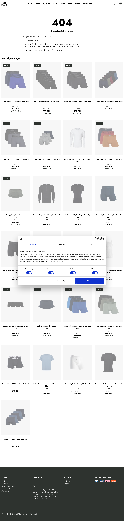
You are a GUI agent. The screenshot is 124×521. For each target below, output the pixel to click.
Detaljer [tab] (62, 244)
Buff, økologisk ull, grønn (15, 215)
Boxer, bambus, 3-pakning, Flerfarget (15, 102)
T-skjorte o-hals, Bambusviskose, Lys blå (46, 385)
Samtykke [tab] (32, 244)
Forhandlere (74, 4)
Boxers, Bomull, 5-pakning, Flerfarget (109, 102)
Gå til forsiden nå (56, 50)
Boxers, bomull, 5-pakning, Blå (15, 439)
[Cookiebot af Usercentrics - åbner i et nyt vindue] (95, 238)
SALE (30, 4)
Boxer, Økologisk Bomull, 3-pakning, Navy (77, 327)
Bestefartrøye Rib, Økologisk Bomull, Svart (46, 216)
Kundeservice (59, 4)
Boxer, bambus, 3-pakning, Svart (15, 326)
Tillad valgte (62, 281)
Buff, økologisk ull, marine (46, 326)
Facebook (66, 481)
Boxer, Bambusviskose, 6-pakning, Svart (46, 103)
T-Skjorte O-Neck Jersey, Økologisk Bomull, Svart (108, 385)
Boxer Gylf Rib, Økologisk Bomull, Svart (15, 271)
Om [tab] (91, 244)
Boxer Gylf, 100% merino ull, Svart (15, 384)
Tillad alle (90, 281)
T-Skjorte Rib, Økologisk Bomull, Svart (77, 216)
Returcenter (37, 477)
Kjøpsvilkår (4, 484)
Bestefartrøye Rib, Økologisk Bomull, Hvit (77, 160)
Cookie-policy (5, 489)
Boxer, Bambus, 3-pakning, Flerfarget (15, 159)
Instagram (66, 484)
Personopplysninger (8, 486)
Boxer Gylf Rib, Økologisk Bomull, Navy (108, 216)
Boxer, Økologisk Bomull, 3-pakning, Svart (77, 103)
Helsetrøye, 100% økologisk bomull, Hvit (108, 271)
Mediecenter (5, 491)
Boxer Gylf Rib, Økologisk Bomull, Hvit (77, 385)
